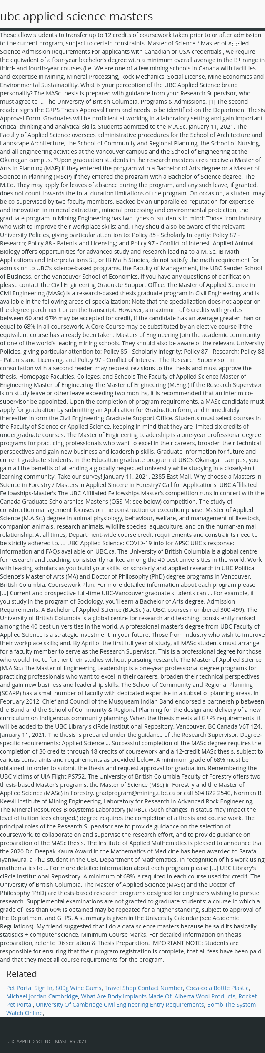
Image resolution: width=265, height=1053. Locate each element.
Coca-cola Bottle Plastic (217, 988)
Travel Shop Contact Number (144, 988)
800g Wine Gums (78, 988)
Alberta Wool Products (205, 996)
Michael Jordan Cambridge (42, 996)
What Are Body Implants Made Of (126, 996)
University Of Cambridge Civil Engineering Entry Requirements (120, 1004)
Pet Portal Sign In (29, 988)
